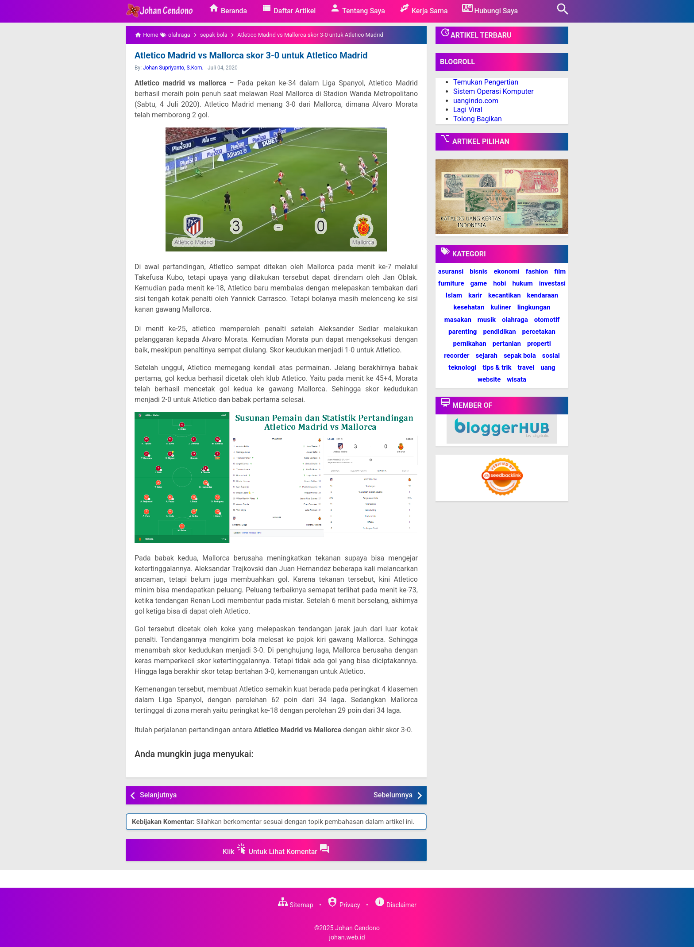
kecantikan (504, 295)
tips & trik (496, 367)
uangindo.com (475, 101)
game (478, 283)
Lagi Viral (467, 109)
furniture (451, 283)
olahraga (515, 320)
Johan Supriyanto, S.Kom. (173, 68)
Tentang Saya (357, 9)
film (560, 271)
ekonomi (506, 271)
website (489, 379)
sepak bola (520, 355)
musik (487, 320)
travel (525, 367)
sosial (551, 355)
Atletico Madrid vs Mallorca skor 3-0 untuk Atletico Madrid (251, 55)
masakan (457, 320)
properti (539, 344)
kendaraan (543, 295)
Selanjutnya (158, 795)
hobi (499, 283)
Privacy (343, 905)
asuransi (451, 271)
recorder (456, 355)
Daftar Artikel (288, 9)
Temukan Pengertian (485, 82)
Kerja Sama (423, 9)
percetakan (538, 332)
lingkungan (534, 307)
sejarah (486, 355)
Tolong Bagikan (477, 119)
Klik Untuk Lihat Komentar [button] (276, 849)
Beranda (227, 9)
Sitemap (295, 905)
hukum (522, 283)
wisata (516, 379)
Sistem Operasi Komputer (493, 91)
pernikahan (469, 344)
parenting (462, 332)
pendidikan (499, 332)
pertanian (507, 344)
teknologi (462, 367)
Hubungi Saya (490, 9)
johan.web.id (347, 937)
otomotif (547, 320)
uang (547, 367)
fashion (537, 271)
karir (475, 295)
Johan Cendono (357, 928)
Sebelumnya (393, 795)
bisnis (478, 271)
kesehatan (469, 307)
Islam (454, 295)
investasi (552, 283)
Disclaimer (395, 905)
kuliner (500, 307)
